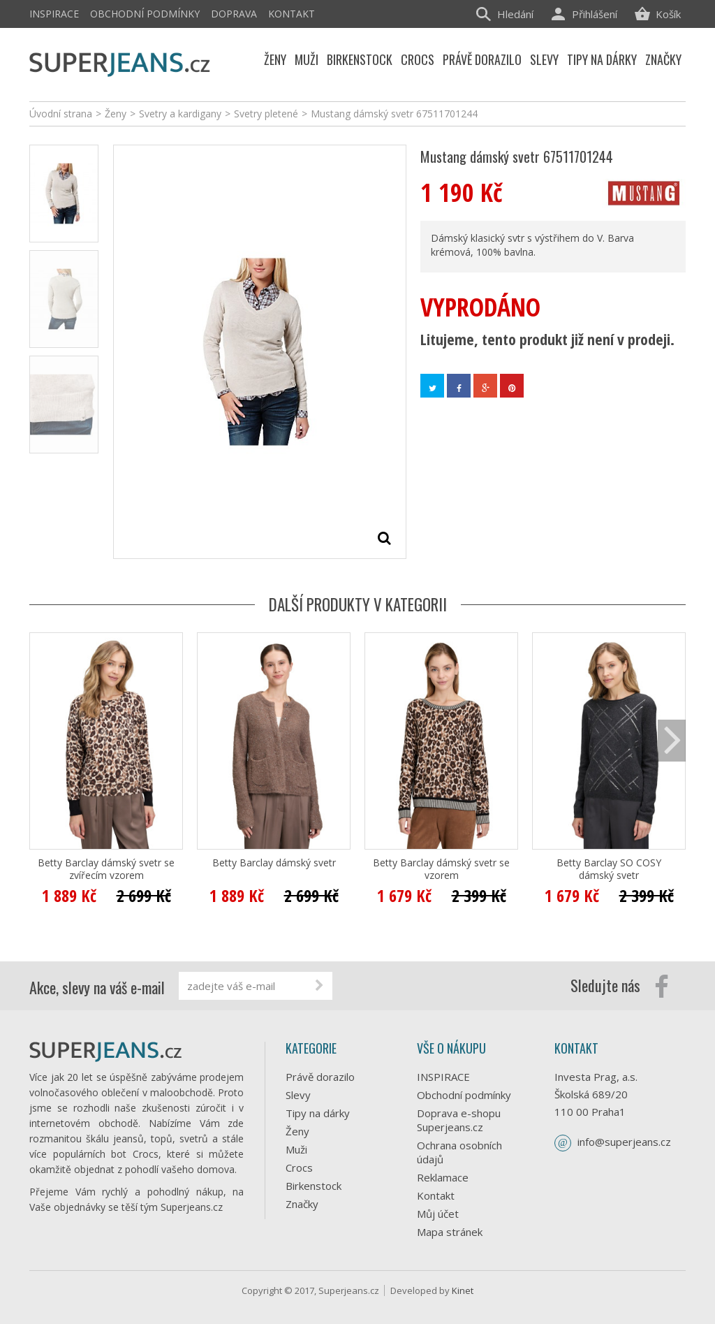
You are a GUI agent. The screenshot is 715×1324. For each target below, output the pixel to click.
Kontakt (291, 13)
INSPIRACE (54, 13)
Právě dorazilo (320, 1077)
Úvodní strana (60, 113)
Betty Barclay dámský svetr (274, 863)
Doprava (234, 13)
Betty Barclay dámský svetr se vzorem (441, 869)
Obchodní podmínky (145, 13)
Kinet (462, 1290)
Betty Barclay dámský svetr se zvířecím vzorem (106, 869)
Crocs (299, 1167)
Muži (296, 1149)
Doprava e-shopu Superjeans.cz (459, 1120)
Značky (302, 1204)
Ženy (297, 1131)
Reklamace (443, 1177)
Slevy (298, 1095)
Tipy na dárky (318, 1113)
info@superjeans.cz (624, 1142)
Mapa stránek (449, 1232)
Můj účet (438, 1214)
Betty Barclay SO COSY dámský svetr (608, 869)
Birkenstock (313, 1186)
